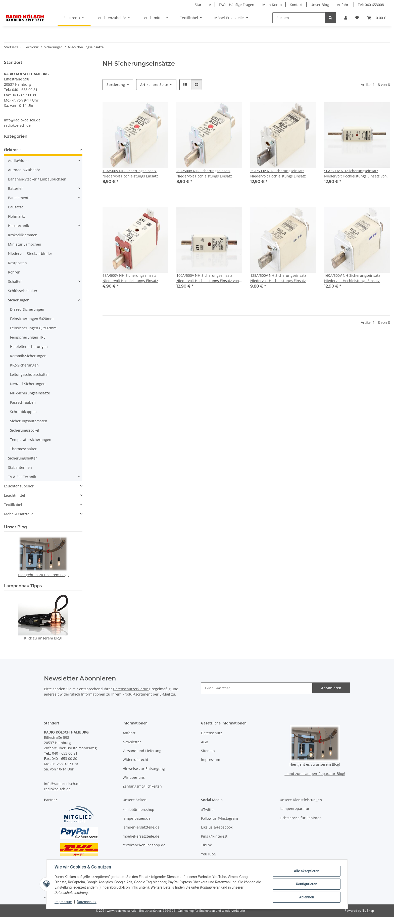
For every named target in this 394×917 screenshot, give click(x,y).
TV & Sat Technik (22, 476)
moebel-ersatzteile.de (141, 836)
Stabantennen (20, 467)
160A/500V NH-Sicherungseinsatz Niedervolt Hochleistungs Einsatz (352, 278)
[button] (345, 17)
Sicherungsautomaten (28, 421)
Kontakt (296, 4)
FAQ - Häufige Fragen (236, 4)
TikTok (206, 845)
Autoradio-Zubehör (24, 169)
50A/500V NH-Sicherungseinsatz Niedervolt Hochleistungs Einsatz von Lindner (355, 173)
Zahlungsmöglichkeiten (142, 786)
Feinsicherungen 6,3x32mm (33, 328)
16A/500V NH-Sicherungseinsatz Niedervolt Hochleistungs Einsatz (130, 173)
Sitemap (208, 750)
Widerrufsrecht (135, 759)
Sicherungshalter (22, 458)
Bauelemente (19, 197)
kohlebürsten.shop (138, 809)
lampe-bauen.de (137, 818)
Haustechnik (18, 225)
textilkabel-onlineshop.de (144, 845)
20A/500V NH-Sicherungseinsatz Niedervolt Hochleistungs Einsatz (204, 173)
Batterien (16, 188)
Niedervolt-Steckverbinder (30, 253)
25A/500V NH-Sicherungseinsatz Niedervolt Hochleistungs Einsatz (278, 173)
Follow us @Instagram (219, 818)
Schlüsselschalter (22, 290)
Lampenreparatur (295, 808)
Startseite (203, 4)
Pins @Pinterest (214, 836)
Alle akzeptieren (306, 871)
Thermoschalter (23, 448)
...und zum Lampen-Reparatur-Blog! (314, 773)
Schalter (15, 281)
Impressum (63, 902)
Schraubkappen (23, 411)
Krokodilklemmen (22, 235)
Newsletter (132, 742)
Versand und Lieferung (142, 750)
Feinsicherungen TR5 (27, 337)
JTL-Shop (368, 910)
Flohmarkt (16, 216)
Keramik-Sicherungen (28, 355)
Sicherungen (18, 300)
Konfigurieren (306, 884)
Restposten (17, 262)
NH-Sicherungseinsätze (30, 393)
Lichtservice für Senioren (301, 817)
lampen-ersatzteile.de (141, 827)
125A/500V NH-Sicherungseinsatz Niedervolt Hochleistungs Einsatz (278, 278)
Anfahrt (343, 4)
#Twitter (208, 809)
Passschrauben (23, 402)
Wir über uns (134, 777)
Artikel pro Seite (154, 84)
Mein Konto (272, 4)
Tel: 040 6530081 (372, 4)
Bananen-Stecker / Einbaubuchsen (37, 179)
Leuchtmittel (14, 495)
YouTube (208, 854)
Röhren (14, 272)
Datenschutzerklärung (132, 688)
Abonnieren (331, 687)
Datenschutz (86, 902)
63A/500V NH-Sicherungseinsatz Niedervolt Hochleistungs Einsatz (130, 278)
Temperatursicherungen (30, 439)
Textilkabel (13, 504)
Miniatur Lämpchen (24, 244)
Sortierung (116, 84)
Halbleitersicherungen (29, 346)
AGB (204, 742)
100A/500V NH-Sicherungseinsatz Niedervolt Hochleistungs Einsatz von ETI (207, 278)
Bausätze (15, 207)
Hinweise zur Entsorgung (144, 768)
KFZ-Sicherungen (24, 365)
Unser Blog (320, 4)
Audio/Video (18, 160)
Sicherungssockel (24, 430)
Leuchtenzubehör (19, 486)
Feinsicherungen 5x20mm (32, 318)
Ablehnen (306, 897)
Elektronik (13, 149)
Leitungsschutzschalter (29, 374)
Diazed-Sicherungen (27, 309)
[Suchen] (298, 17)
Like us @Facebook (216, 827)
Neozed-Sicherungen (27, 383)
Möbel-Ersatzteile (18, 514)
